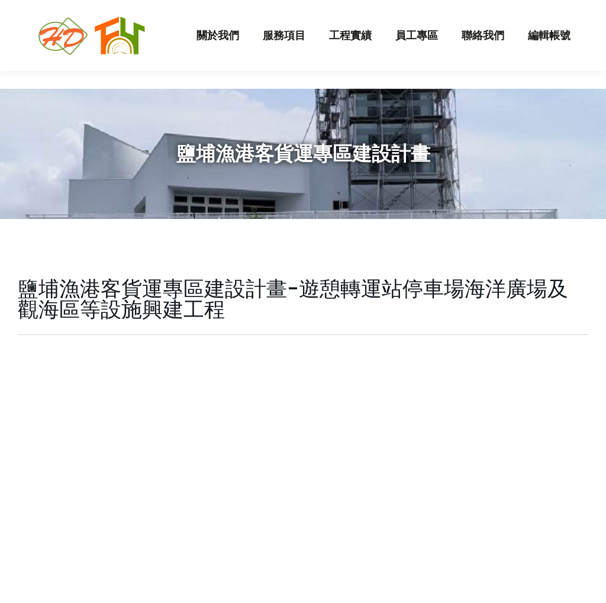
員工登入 (530, 9)
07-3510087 (234, 9)
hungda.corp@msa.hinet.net (121, 9)
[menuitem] (217, 53)
